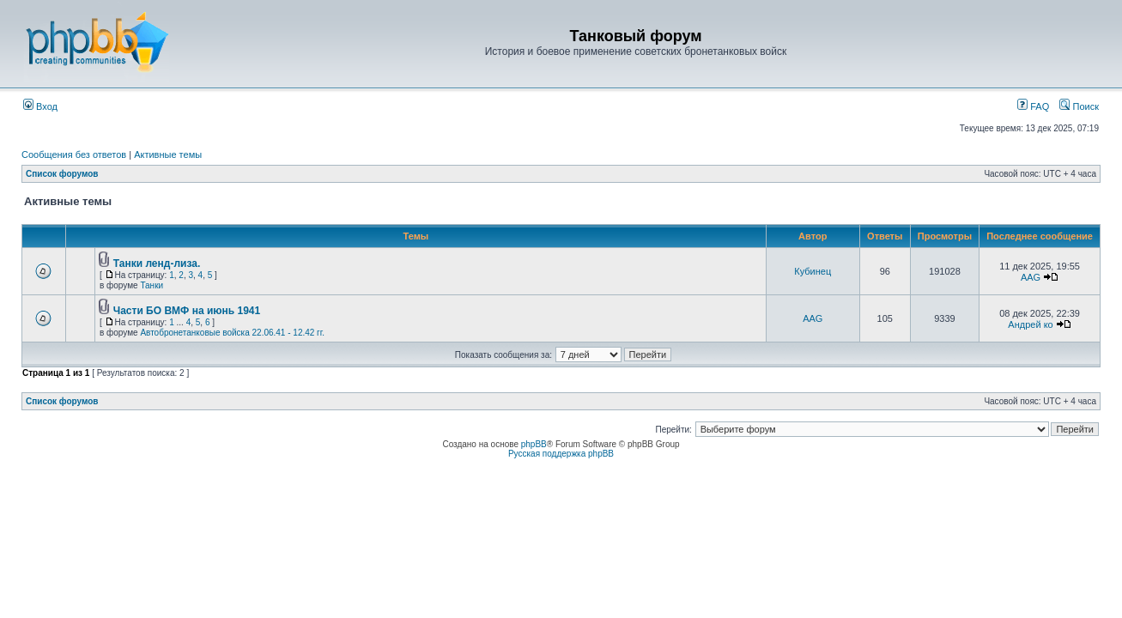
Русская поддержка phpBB (561, 453)
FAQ (1033, 106)
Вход (40, 106)
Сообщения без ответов (73, 154)
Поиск (1079, 106)
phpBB (534, 444)
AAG (1030, 277)
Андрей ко (1030, 324)
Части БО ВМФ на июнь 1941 (186, 311)
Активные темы (168, 154)
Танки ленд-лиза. (156, 264)
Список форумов (62, 174)
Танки (151, 285)
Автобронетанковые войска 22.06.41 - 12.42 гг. (232, 332)
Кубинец (812, 271)
